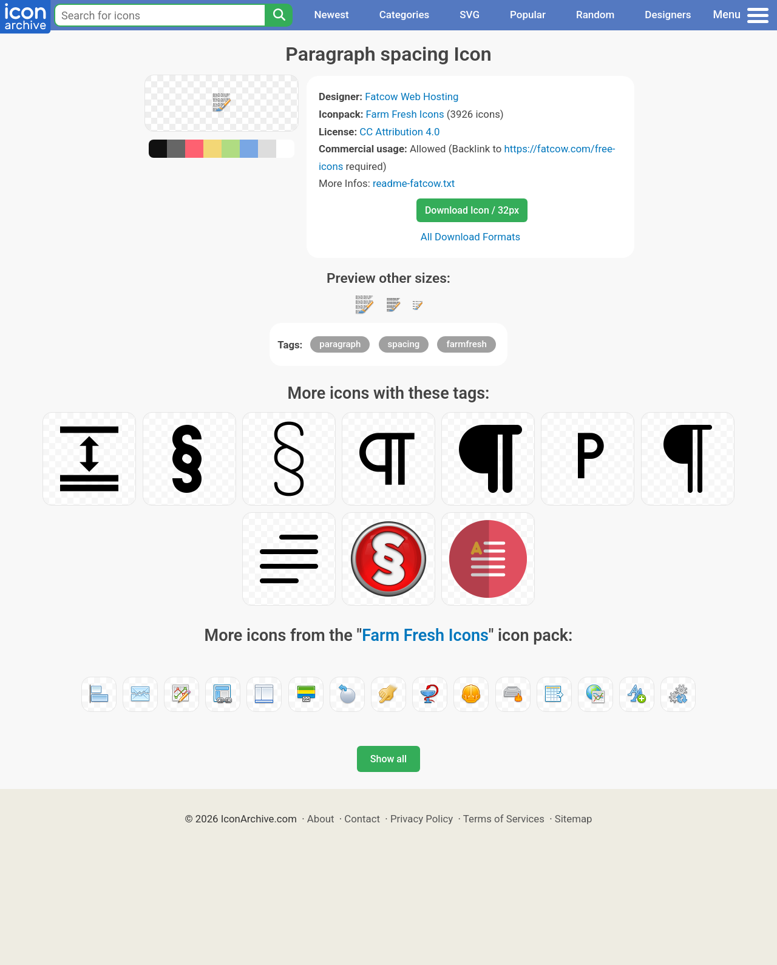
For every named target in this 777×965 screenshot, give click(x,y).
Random (595, 14)
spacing (404, 344)
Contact (362, 819)
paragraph (340, 344)
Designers (668, 14)
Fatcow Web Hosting (411, 96)
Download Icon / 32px (472, 210)
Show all (388, 759)
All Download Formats (471, 237)
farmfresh (466, 344)
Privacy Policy (421, 819)
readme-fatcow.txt (414, 183)
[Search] (279, 15)
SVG (470, 14)
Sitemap (573, 819)
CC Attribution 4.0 (399, 132)
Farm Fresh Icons (405, 114)
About (320, 819)
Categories (404, 14)
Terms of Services (504, 819)
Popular (528, 14)
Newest (331, 14)
